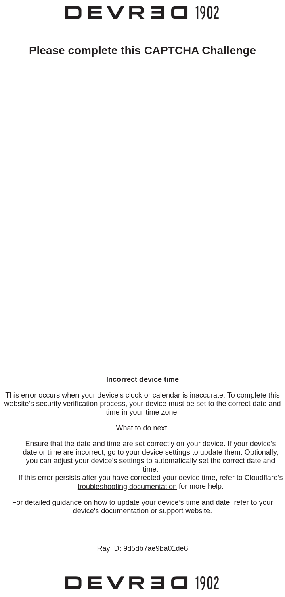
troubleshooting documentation (127, 487)
